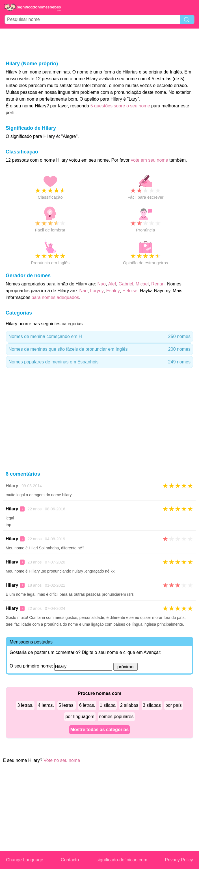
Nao (102, 283)
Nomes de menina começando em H (99, 336)
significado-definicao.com (121, 859)
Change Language (24, 859)
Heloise (129, 290)
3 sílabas (152, 705)
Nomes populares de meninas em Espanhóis (99, 362)
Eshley (113, 290)
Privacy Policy (179, 859)
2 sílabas (129, 705)
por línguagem (79, 716)
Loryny (97, 290)
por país (173, 705)
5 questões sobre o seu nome (120, 105)
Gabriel (125, 283)
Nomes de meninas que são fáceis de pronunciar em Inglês (99, 349)
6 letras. (87, 705)
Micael (142, 283)
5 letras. (67, 705)
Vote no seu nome (62, 760)
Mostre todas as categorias (99, 729)
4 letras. (46, 705)
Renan (158, 283)
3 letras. (25, 705)
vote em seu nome (149, 160)
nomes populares (116, 716)
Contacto (70, 859)
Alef (112, 283)
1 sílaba (108, 705)
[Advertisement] (99, 44)
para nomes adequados (55, 297)
